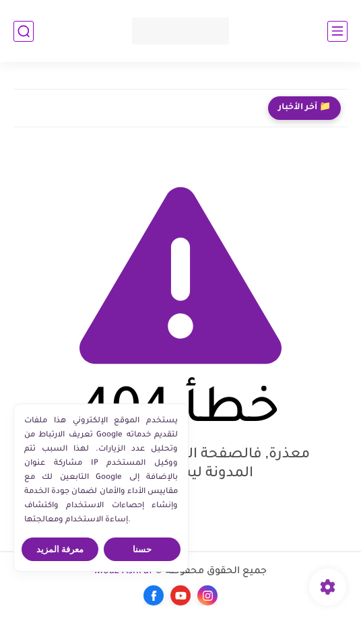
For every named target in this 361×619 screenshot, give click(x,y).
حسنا (142, 549)
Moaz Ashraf (123, 571)
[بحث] (23, 31)
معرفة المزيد (60, 549)
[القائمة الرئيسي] (337, 31)
